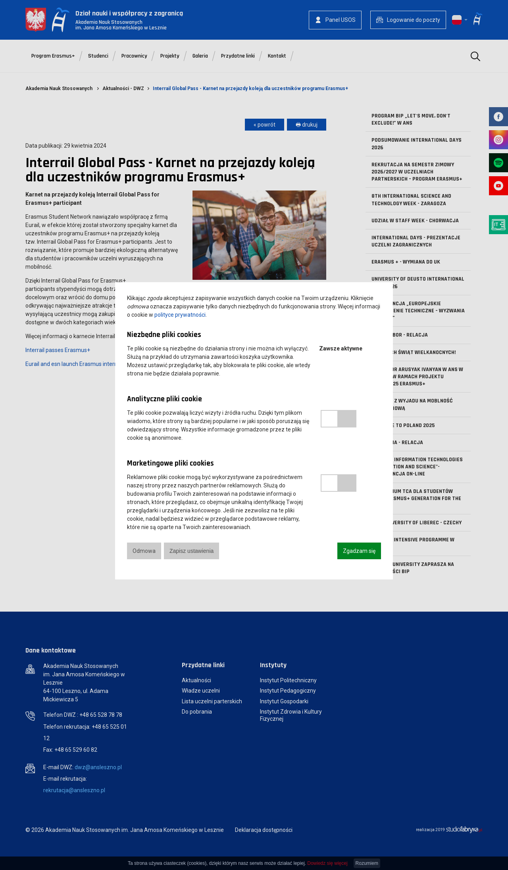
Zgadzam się (359, 551)
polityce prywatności (180, 315)
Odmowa (144, 551)
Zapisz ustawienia (191, 551)
